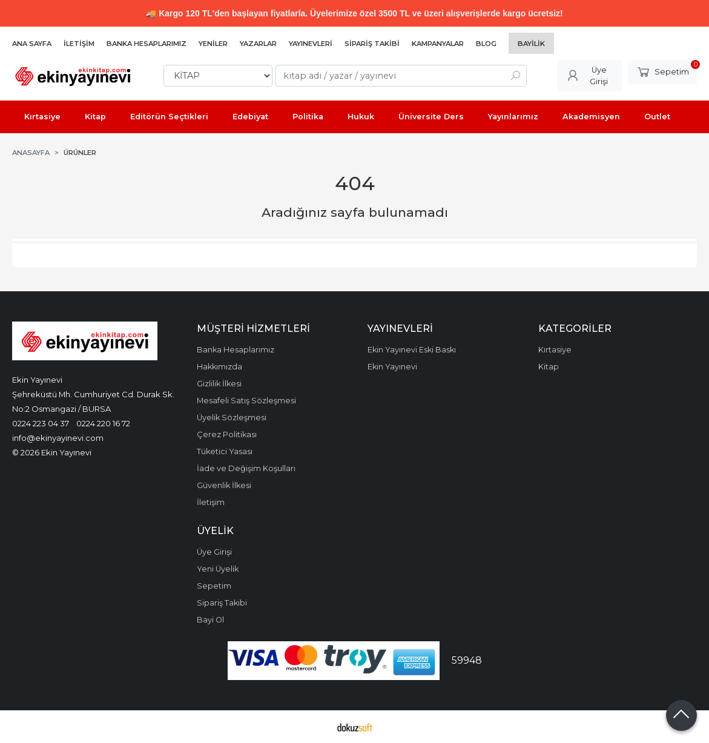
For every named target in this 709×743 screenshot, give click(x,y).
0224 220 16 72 (103, 423)
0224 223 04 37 (40, 423)
